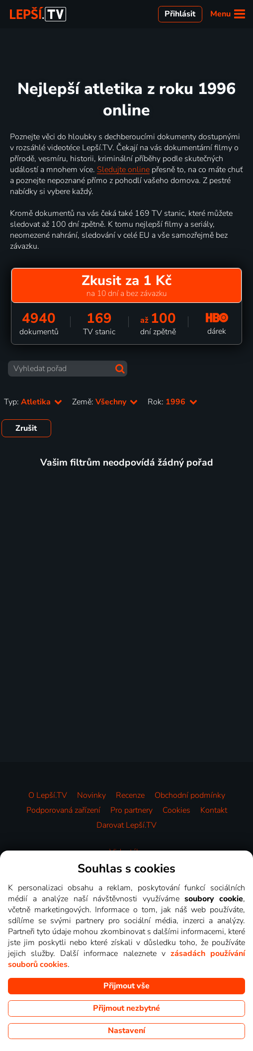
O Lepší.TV (47, 795)
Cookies (176, 810)
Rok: (172, 401)
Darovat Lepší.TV (126, 825)
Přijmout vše (126, 985)
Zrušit (26, 428)
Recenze (130, 795)
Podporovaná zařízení (63, 810)
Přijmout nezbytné (126, 1008)
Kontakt (213, 810)
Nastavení (126, 1030)
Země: (105, 401)
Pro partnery (131, 810)
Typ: (33, 401)
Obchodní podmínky (190, 795)
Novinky (91, 795)
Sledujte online (123, 169)
